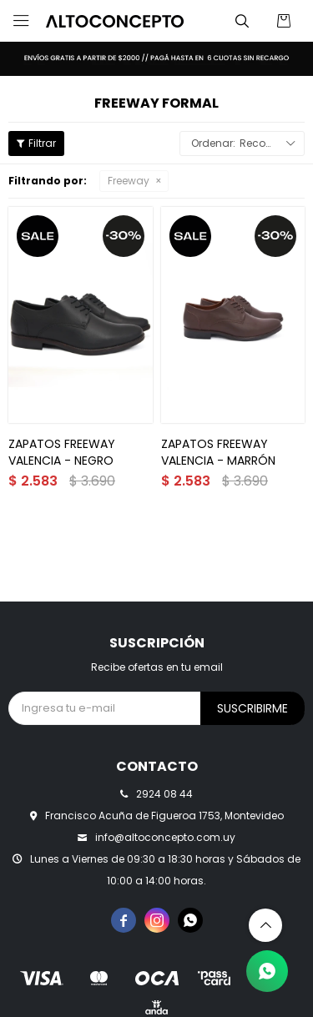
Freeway (128, 181)
